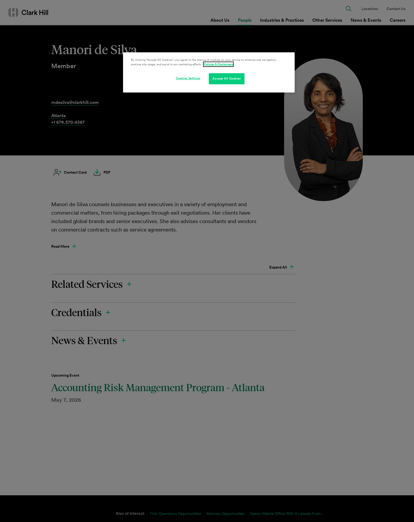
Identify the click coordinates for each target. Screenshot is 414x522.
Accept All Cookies (227, 78)
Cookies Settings (188, 78)
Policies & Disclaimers (218, 64)
